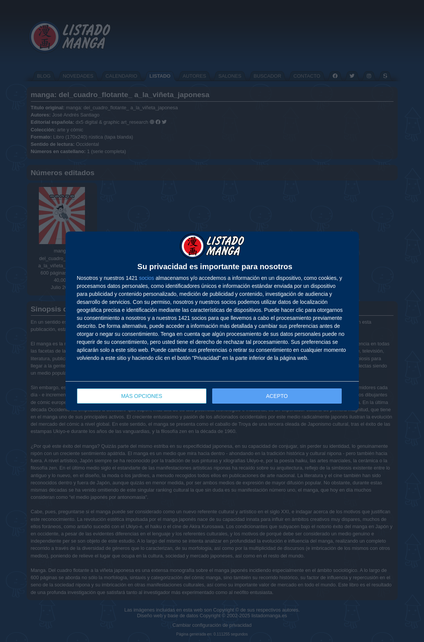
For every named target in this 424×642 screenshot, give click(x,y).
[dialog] (212, 321)
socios (146, 278)
